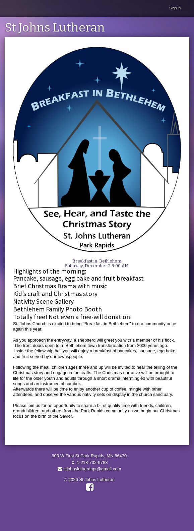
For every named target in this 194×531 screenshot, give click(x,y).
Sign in (175, 8)
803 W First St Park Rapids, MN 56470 (89, 455)
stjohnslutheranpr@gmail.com (89, 468)
